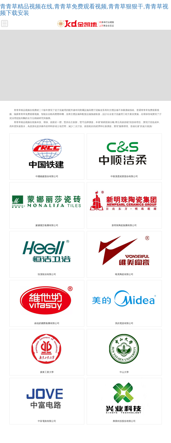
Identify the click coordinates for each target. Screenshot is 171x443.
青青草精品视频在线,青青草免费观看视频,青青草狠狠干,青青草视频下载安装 (84, 9)
